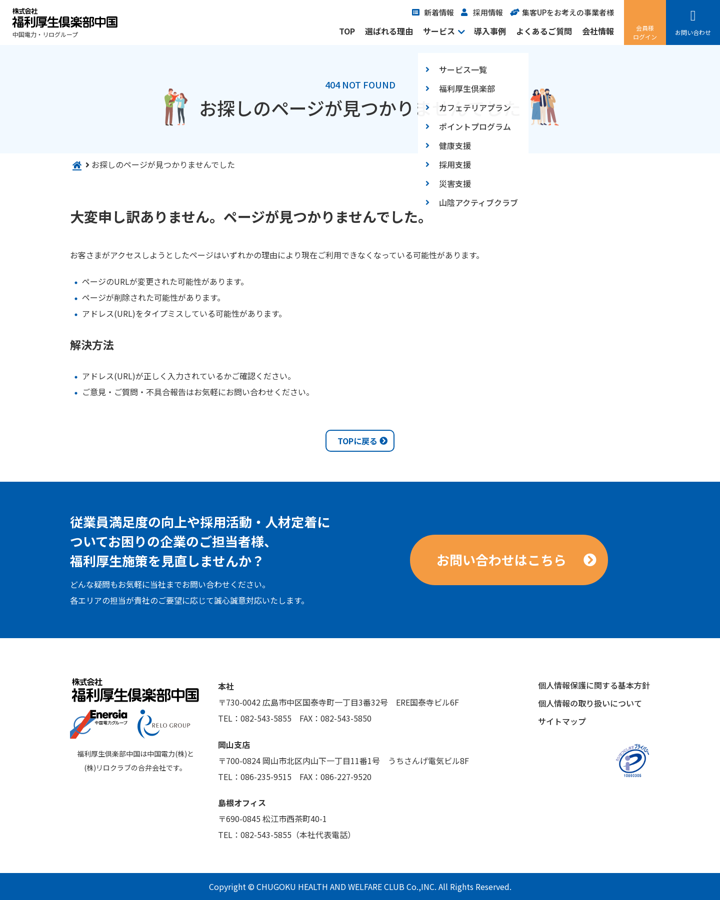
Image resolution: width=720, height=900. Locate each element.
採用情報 (488, 12)
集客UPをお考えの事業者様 (568, 12)
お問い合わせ (693, 32)
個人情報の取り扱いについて (590, 703)
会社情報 (598, 31)
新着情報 (439, 12)
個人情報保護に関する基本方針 (594, 685)
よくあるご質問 (544, 31)
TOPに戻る (358, 441)
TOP (347, 31)
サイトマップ (562, 721)
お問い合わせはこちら (501, 559)
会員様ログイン (645, 32)
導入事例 (490, 31)
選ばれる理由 (389, 31)
